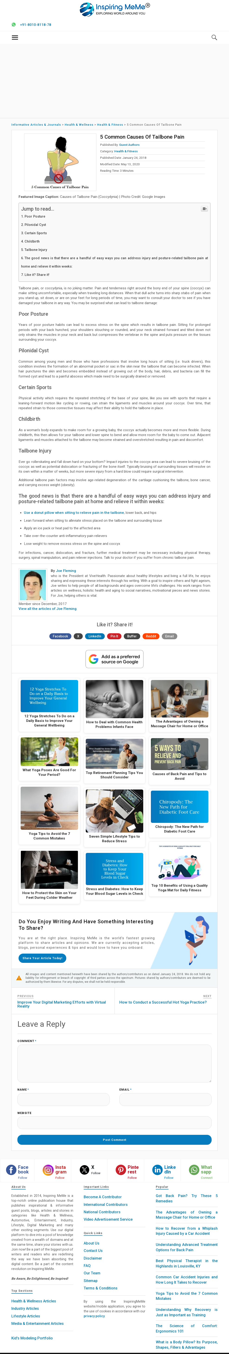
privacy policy (94, 1309)
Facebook (60, 638)
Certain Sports (36, 235)
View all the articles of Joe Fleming (47, 610)
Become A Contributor (103, 1190)
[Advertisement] (115, 82)
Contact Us (93, 1244)
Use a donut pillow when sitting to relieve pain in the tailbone (74, 514)
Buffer (132, 638)
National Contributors (102, 1205)
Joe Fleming (66, 573)
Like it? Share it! (37, 276)
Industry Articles (25, 1301)
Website (24, 1109)
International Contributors (106, 1197)
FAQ (87, 1259)
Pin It (114, 638)
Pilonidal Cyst (35, 226)
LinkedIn (95, 638)
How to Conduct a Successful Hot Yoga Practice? (163, 1002)
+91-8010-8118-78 (35, 26)
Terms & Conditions (101, 1281)
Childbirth (32, 243)
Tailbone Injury (36, 251)
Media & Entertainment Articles (37, 1316)
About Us (91, 1236)
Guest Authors (129, 146)
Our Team (92, 1266)
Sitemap (91, 1273)
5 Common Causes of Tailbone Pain (141, 138)
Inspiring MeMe (105, 1349)
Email (169, 638)
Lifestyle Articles (25, 1309)
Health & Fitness (126, 153)
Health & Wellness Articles (33, 1294)
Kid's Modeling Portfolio (32, 1331)
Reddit (151, 638)
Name (23, 1088)
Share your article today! (44, 959)
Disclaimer (93, 1251)
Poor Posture (35, 218)
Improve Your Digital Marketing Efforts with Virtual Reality (61, 1004)
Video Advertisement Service (108, 1212)
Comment (26, 1041)
